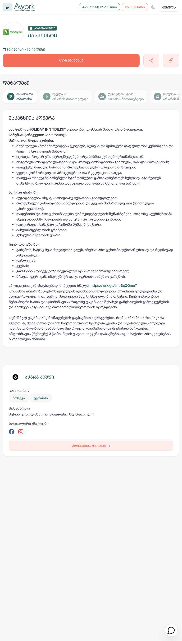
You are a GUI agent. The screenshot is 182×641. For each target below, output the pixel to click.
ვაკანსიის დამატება (99, 7)
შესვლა (169, 7)
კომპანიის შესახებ (91, 446)
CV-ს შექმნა (135, 7)
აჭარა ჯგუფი (39, 377)
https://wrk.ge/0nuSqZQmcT (114, 285)
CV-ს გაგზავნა (71, 60)
